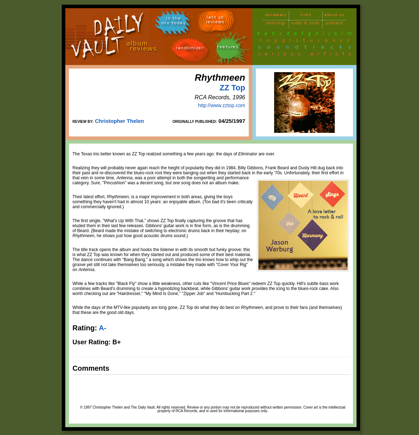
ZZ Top (232, 87)
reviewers (276, 16)
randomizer (189, 49)
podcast (334, 24)
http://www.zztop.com (221, 105)
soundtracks (307, 48)
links (306, 16)
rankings (276, 24)
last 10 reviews (215, 20)
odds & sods (306, 24)
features (227, 48)
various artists (306, 55)
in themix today (173, 21)
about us (334, 16)
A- (102, 328)
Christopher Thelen (119, 121)
